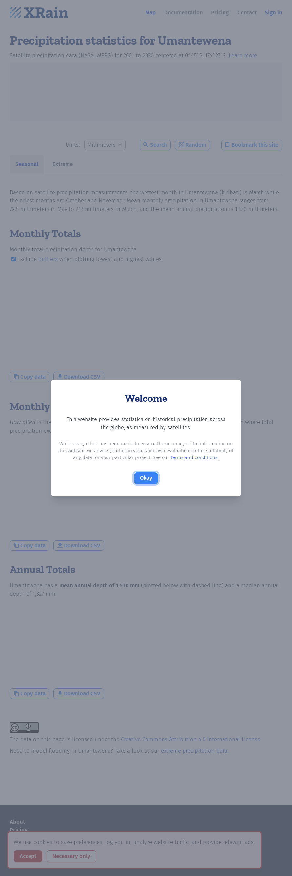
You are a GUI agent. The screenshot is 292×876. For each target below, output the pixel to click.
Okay (146, 478)
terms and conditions (194, 458)
